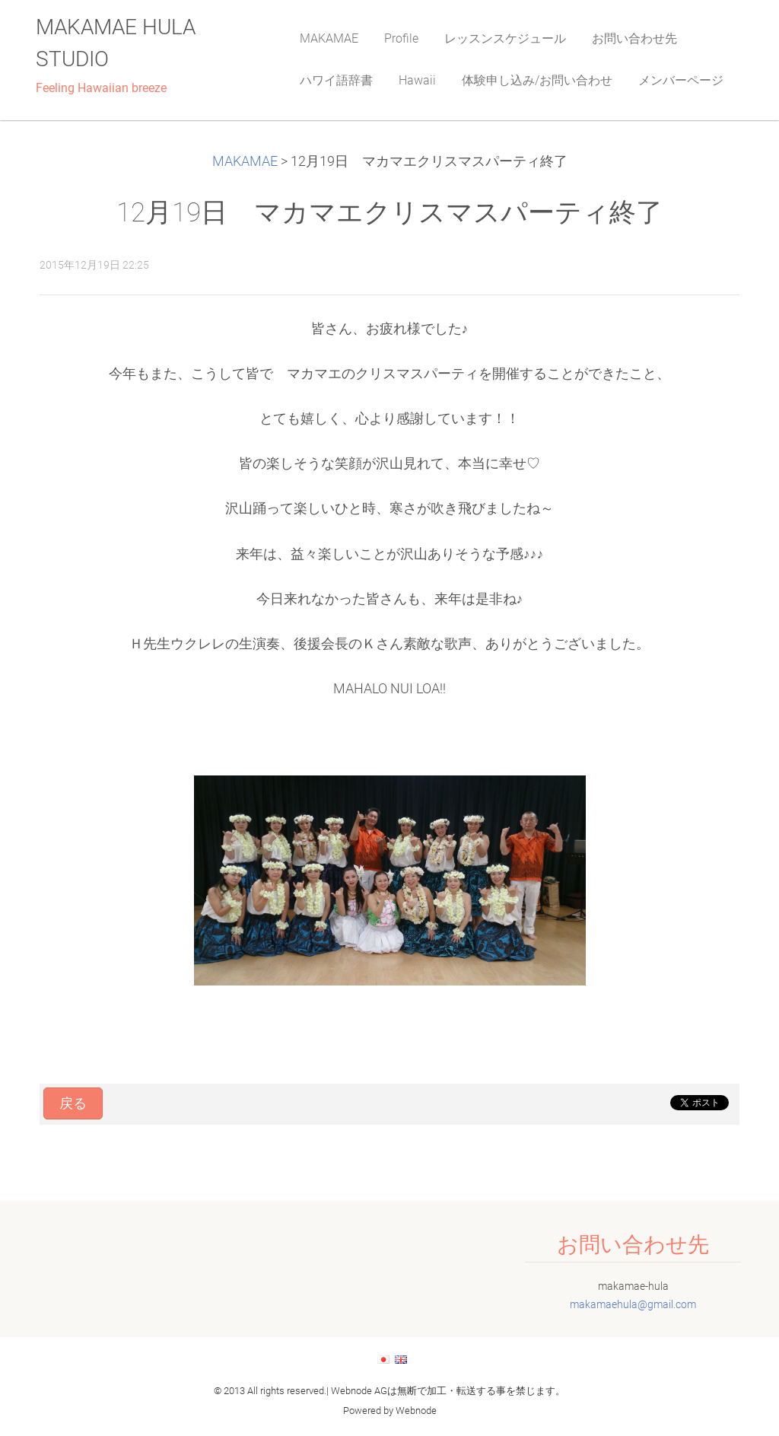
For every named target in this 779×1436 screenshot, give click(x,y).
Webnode (416, 1410)
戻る (73, 1103)
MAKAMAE (245, 161)
